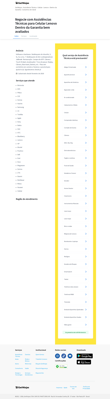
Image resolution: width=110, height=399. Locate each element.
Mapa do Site (40, 373)
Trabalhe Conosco (41, 359)
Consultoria (19, 368)
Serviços (24, 36)
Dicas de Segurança (42, 368)
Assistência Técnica (29, 7)
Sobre (16, 36)
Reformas (28, 364)
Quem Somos (40, 354)
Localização (33, 36)
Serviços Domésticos (29, 374)
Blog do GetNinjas (41, 364)
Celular (40, 7)
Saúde (27, 368)
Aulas (17, 359)
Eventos (27, 354)
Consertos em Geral (29, 10)
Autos (17, 364)
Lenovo (46, 7)
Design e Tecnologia (18, 374)
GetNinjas (18, 7)
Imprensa (59, 387)
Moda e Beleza (27, 360)
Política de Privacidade (86, 387)
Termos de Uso (73, 387)
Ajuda (65, 387)
